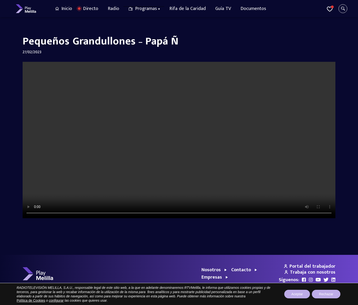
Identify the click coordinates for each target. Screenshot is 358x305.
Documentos (253, 8)
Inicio (66, 8)
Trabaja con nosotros (309, 272)
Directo (90, 8)
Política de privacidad (291, 299)
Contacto (241, 269)
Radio (113, 8)
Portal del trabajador (309, 266)
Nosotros (211, 269)
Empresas (211, 277)
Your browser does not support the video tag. (179, 140)
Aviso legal (264, 299)
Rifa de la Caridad (187, 8)
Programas (146, 8)
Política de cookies (322, 299)
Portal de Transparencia (237, 299)
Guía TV (223, 8)
